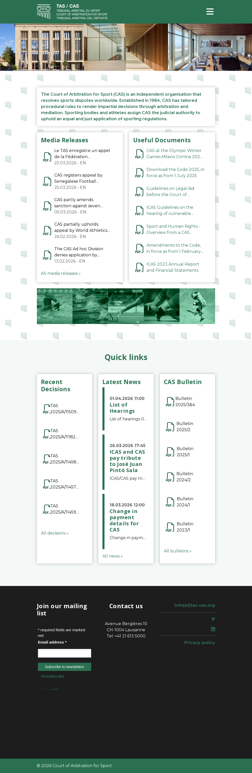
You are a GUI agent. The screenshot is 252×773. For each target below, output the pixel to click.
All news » (112, 556)
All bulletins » (178, 551)
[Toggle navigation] (210, 12)
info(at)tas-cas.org (194, 605)
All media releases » (61, 273)
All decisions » (55, 533)
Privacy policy (199, 642)
